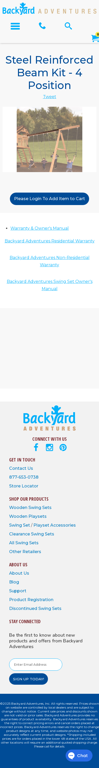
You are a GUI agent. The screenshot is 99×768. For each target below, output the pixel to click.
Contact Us (21, 468)
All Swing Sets (24, 542)
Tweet (49, 96)
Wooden (18, 507)
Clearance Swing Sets (31, 534)
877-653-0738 (24, 477)
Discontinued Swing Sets (35, 608)
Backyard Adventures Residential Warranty (50, 241)
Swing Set (20, 525)
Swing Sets (40, 507)
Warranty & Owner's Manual (39, 228)
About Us (19, 573)
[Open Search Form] (68, 26)
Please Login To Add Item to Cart (49, 198)
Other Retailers (25, 551)
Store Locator (23, 486)
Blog (14, 582)
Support (17, 590)
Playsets (37, 516)
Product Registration (31, 599)
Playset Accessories (54, 525)
